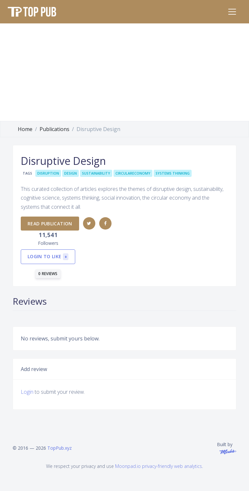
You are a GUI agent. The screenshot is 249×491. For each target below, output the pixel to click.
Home (25, 129)
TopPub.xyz (59, 448)
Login (27, 391)
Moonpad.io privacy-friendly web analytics (158, 466)
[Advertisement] (124, 72)
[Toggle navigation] (232, 11)
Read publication (50, 223)
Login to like (48, 256)
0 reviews (48, 273)
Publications (54, 129)
